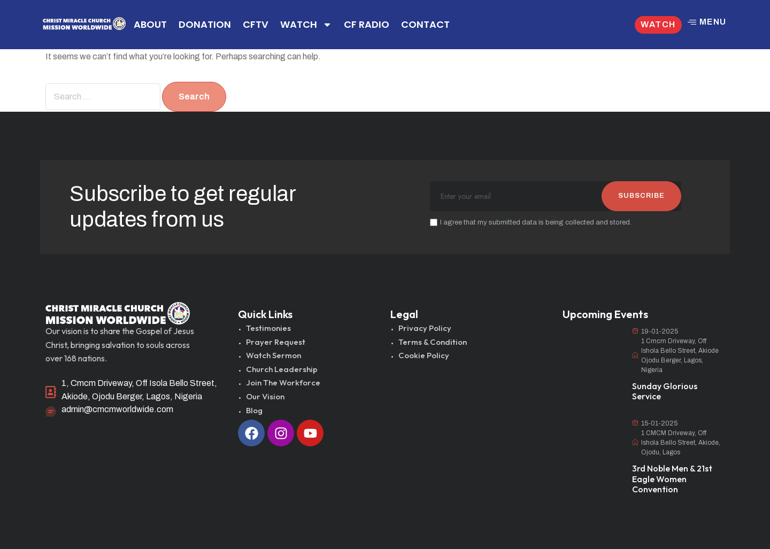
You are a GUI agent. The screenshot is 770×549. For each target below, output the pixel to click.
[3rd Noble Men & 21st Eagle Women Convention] (592, 440)
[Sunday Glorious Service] (592, 348)
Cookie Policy (423, 355)
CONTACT (425, 24)
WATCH (306, 24)
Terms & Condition (432, 342)
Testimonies (268, 328)
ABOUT (150, 24)
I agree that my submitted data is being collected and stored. (531, 222)
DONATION (205, 24)
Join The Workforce (283, 382)
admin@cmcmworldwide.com (117, 409)
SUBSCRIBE (641, 195)
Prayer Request (275, 342)
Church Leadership (282, 369)
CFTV (255, 24)
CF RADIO (366, 24)
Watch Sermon (273, 355)
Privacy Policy (424, 328)
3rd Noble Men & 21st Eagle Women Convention (672, 478)
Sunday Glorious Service (664, 391)
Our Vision (265, 396)
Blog (254, 410)
